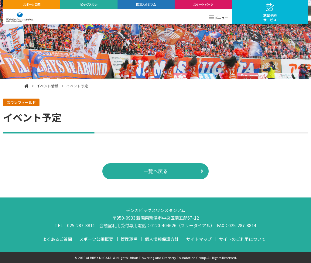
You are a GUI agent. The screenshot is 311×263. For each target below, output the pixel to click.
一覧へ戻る (155, 171)
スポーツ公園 (31, 4)
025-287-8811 (81, 225)
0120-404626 (163, 225)
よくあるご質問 (57, 239)
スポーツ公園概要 (96, 239)
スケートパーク (203, 4)
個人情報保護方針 (162, 239)
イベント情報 (47, 85)
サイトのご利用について (242, 239)
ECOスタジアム (146, 4)
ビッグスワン (88, 4)
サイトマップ (199, 239)
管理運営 (129, 239)
